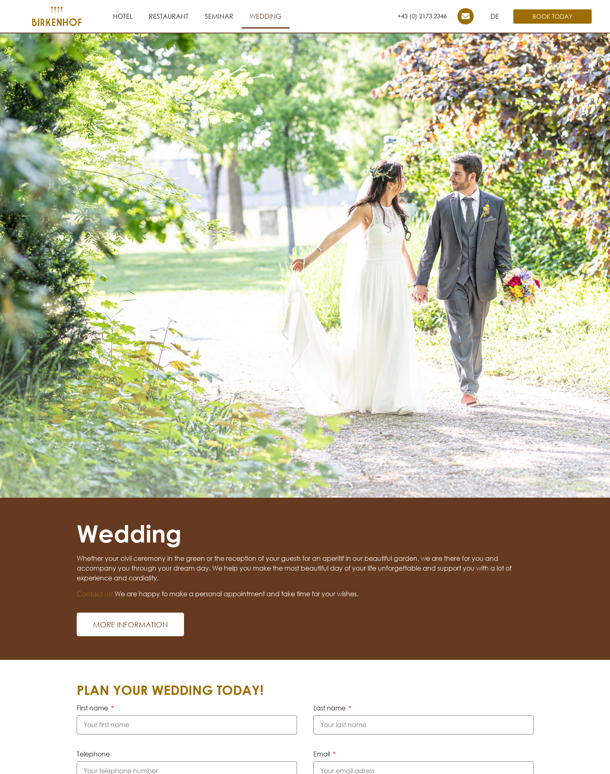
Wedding (266, 16)
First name (93, 708)
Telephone (93, 754)
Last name (330, 708)
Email (322, 754)
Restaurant (169, 16)
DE (494, 16)
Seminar (219, 16)
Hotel (123, 16)
